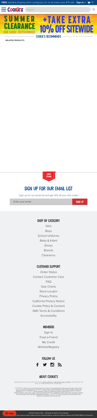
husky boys (78, 388)
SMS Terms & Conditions (48, 310)
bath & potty (46, 389)
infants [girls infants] (16, 392)
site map (57, 396)
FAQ (48, 281)
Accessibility (48, 315)
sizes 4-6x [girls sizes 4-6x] (28, 392)
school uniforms (47, 382)
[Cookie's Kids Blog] (60, 365)
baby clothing (66, 382)
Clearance (48, 255)
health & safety (70, 389)
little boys (65, 388)
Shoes (48, 245)
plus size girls (39, 388)
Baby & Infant (48, 240)
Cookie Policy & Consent (48, 306)
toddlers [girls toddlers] (21, 392)
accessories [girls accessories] (43, 392)
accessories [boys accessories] (65, 391)
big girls (32, 388)
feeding (58, 389)
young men (19, 389)
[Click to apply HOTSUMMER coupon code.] (22, 32)
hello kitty (23, 394)
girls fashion (46, 396)
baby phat (64, 392)
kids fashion (57, 382)
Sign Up (80, 202)
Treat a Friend (48, 337)
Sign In (81, 2)
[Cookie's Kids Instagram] (52, 365)
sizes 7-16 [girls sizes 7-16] (35, 392)
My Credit (48, 342)
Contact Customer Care (48, 276)
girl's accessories (55, 388)
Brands (48, 250)
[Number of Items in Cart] (91, 2)
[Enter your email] (41, 202)
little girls (26, 388)
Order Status (48, 272)
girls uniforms (72, 394)
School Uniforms (48, 235)
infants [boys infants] (35, 391)
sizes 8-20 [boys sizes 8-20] (53, 391)
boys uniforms (63, 394)
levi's (18, 394)
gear (63, 389)
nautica (80, 392)
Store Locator (48, 291)
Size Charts (48, 286)
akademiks (57, 392)
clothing (53, 389)
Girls (48, 226)
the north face (31, 394)
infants (52, 396)
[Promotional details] (3, 29)
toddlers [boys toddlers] (40, 391)
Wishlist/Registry (48, 347)
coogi (70, 392)
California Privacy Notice (48, 301)
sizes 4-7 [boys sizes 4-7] (47, 391)
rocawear (39, 394)
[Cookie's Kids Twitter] (45, 365)
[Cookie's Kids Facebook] (37, 365)
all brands (46, 394)
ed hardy (75, 392)
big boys (71, 388)
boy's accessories (29, 389)
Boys (48, 231)
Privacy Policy (48, 296)
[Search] (58, 9)
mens (59, 391)
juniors (47, 388)
